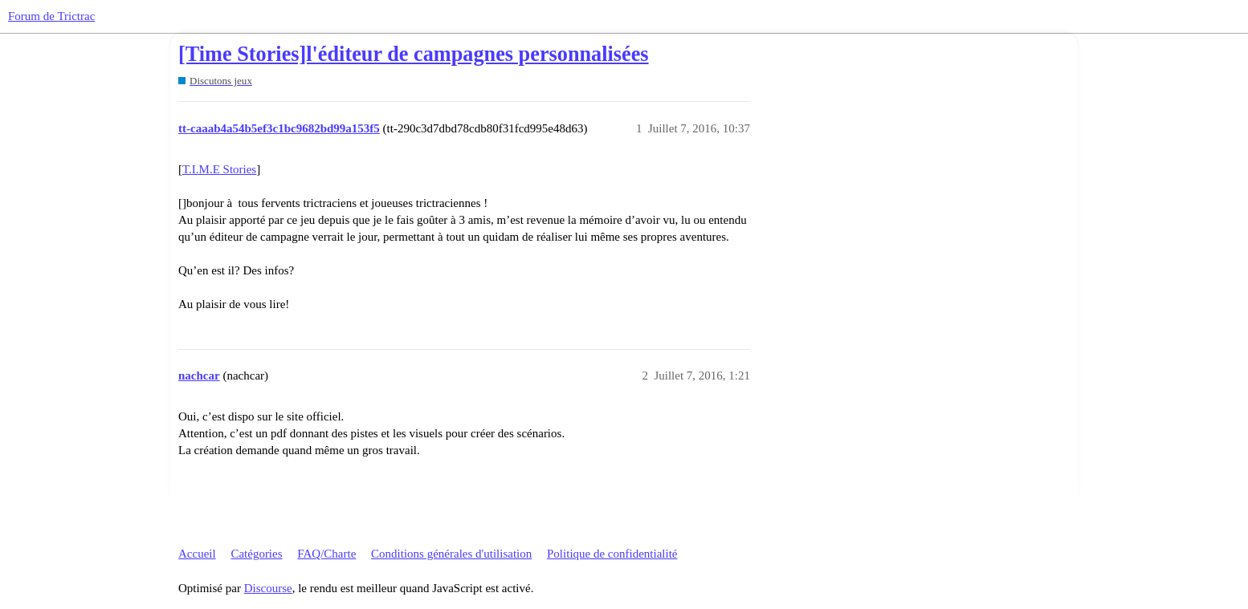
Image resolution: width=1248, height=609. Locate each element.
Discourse (268, 588)
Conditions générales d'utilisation (451, 553)
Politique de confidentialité (612, 553)
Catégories (256, 553)
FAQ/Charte (326, 553)
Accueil (197, 553)
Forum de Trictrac (51, 16)
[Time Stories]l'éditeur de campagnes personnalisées (413, 54)
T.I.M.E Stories (219, 169)
